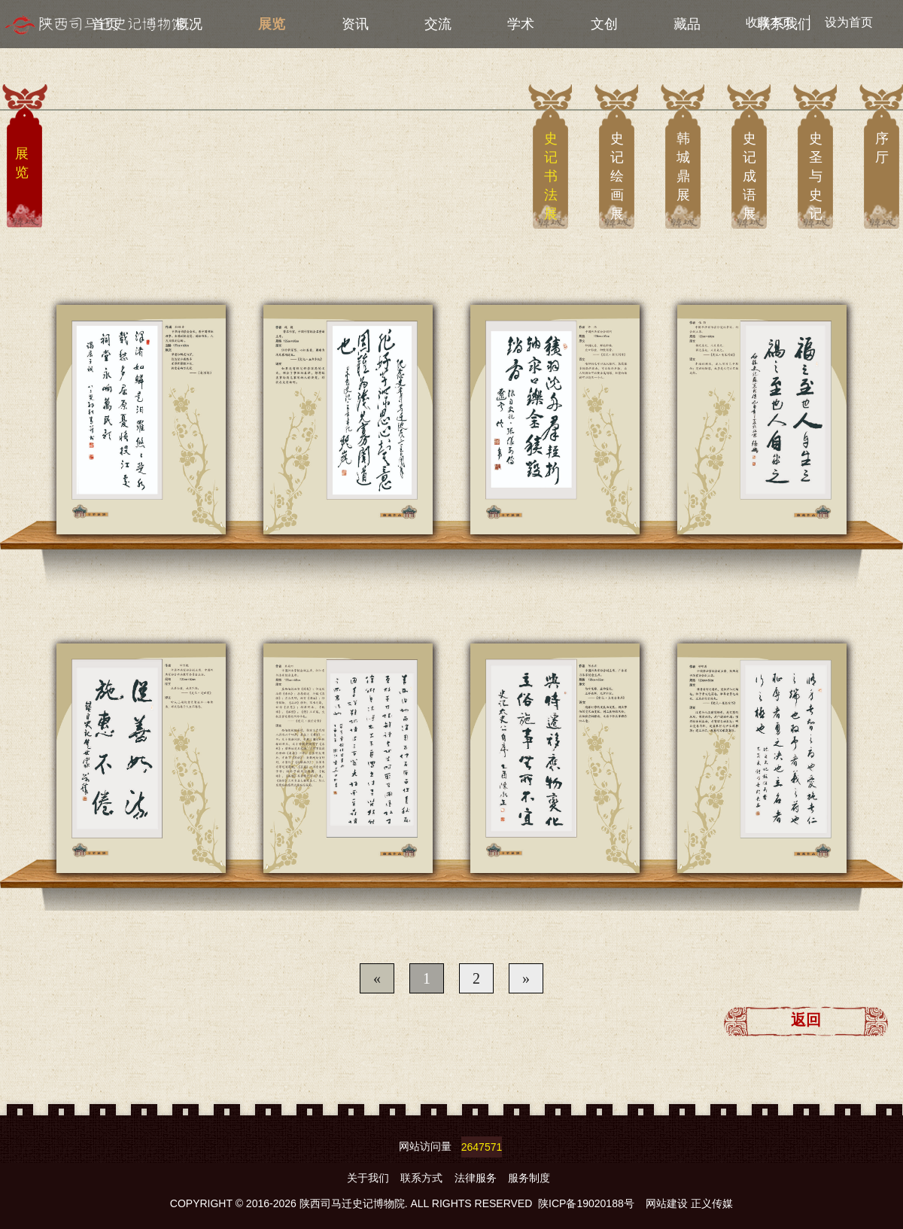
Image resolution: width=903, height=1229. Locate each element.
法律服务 (477, 1178)
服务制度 (529, 1178)
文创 (604, 24)
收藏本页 (770, 22)
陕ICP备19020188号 (586, 1203)
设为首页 (849, 22)
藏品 (687, 24)
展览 (271, 24)
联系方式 (422, 1178)
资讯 (355, 24)
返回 (806, 1019)
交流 (437, 24)
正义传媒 (712, 1203)
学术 (520, 24)
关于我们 (369, 1178)
